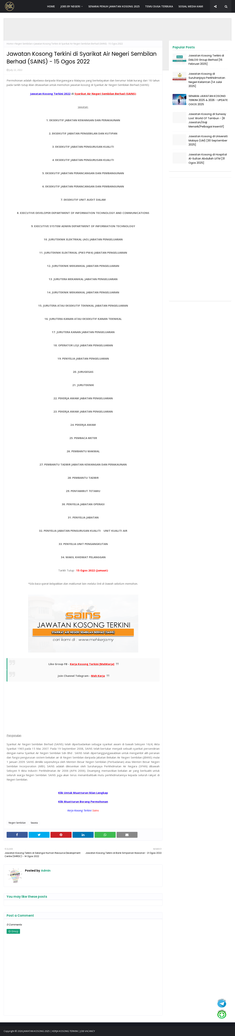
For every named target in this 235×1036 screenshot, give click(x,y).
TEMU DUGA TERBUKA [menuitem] (159, 6)
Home (10, 43)
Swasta (34, 822)
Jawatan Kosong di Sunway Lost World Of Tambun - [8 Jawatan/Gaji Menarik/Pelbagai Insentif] (207, 120)
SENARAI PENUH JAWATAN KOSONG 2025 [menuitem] (114, 6)
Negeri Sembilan (23, 43)
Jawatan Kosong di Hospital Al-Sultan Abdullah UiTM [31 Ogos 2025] (208, 158)
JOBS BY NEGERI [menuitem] (70, 6)
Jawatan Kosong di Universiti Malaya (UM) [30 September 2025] (208, 140)
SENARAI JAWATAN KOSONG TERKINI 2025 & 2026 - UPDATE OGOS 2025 (208, 100)
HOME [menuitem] (51, 6)
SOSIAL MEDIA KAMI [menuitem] (190, 6)
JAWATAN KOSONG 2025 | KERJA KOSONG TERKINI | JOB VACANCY (59, 1031)
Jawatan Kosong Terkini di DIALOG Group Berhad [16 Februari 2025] (206, 60)
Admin (45, 870)
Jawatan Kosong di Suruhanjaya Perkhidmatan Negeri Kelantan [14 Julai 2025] (207, 80)
